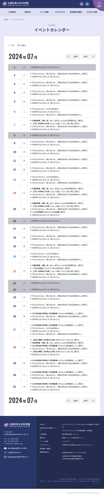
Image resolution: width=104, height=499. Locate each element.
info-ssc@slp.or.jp (16, 444)
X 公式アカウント (12, 452)
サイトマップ (66, 441)
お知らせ (42, 424)
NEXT (86, 56)
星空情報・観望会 (45, 448)
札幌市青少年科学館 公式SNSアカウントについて (77, 445)
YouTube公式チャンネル (15, 448)
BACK (76, 56)
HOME (6, 19)
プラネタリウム (44, 445)
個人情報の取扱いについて (70, 434)
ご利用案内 (43, 434)
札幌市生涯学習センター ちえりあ (72, 453)
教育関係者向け (44, 452)
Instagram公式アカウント (16, 457)
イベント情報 (44, 441)
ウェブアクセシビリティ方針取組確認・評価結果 (77, 430)
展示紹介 (42, 438)
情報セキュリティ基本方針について (73, 438)
